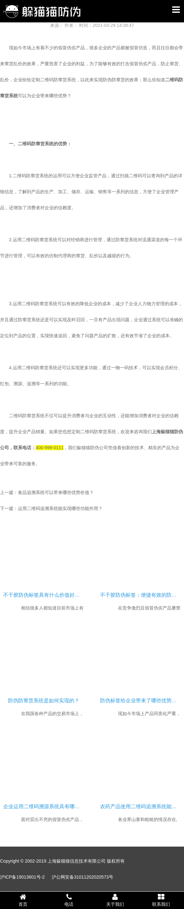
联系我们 (161, 900)
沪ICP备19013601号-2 (22, 877)
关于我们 (115, 900)
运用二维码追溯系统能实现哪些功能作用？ (60, 508)
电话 (69, 900)
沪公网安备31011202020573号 (82, 877)
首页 (23, 900)
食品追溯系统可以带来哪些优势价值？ (56, 492)
